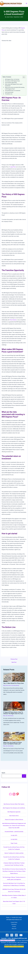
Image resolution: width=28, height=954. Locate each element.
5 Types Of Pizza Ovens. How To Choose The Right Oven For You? (13, 712)
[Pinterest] (16, 935)
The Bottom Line (8, 93)
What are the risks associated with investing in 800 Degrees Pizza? (14, 88)
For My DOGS (14, 839)
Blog (4, 685)
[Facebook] (10, 794)
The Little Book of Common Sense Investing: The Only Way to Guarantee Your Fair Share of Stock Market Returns (14, 871)
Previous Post (14, 659)
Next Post (14, 662)
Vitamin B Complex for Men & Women (14, 819)
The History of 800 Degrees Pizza (12, 80)
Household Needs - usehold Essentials (14, 831)
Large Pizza (13, 167)
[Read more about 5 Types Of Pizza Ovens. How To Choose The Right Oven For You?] (14, 706)
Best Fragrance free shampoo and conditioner (14, 808)
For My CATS (14, 835)
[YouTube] (20, 935)
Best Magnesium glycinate (14, 811)
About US (14, 928)
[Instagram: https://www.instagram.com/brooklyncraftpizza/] (14, 794)
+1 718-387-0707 (14, 917)
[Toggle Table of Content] (23, 77)
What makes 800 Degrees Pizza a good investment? (13, 85)
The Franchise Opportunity (11, 82)
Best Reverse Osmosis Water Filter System (14, 804)
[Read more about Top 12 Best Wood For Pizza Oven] (14, 677)
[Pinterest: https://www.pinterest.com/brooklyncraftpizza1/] (17, 794)
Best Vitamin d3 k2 (14, 815)
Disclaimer (14, 924)
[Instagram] (11, 935)
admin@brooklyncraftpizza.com (14, 919)
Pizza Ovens (8, 685)
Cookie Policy (14, 922)
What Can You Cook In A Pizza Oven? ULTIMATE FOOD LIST (12, 743)
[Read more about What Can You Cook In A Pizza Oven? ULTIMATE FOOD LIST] (14, 736)
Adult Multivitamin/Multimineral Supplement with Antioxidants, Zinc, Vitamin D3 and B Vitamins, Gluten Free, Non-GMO (14, 825)
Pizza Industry (13, 320)
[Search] (24, 776)
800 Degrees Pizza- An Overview (12, 79)
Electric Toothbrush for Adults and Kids (14, 853)
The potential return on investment (12, 90)
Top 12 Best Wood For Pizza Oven (13, 683)
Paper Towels (14, 843)
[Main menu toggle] (26, 3)
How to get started (9, 92)
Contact (14, 926)
